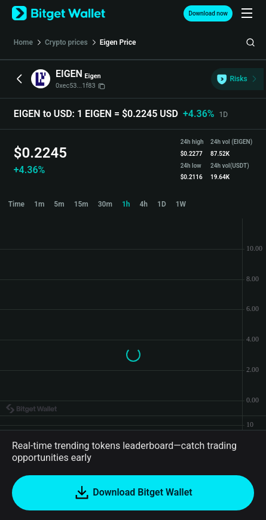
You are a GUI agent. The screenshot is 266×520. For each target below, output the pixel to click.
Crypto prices (66, 42)
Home (23, 42)
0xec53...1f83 (80, 86)
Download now (208, 13)
